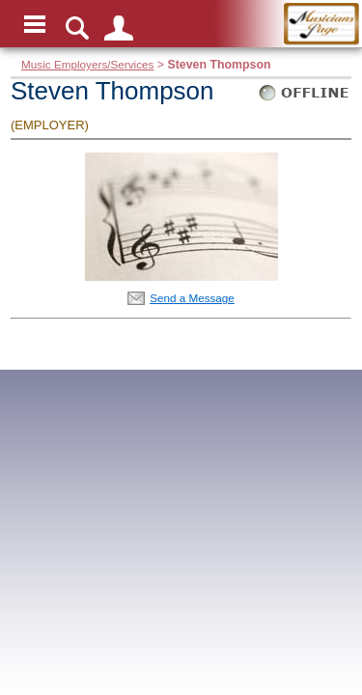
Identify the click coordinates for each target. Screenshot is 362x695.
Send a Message (192, 298)
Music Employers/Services (87, 64)
